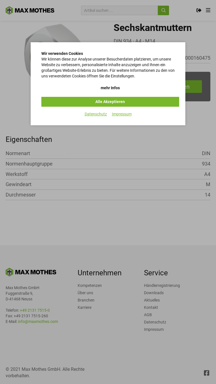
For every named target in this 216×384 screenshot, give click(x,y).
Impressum (122, 114)
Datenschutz (96, 114)
